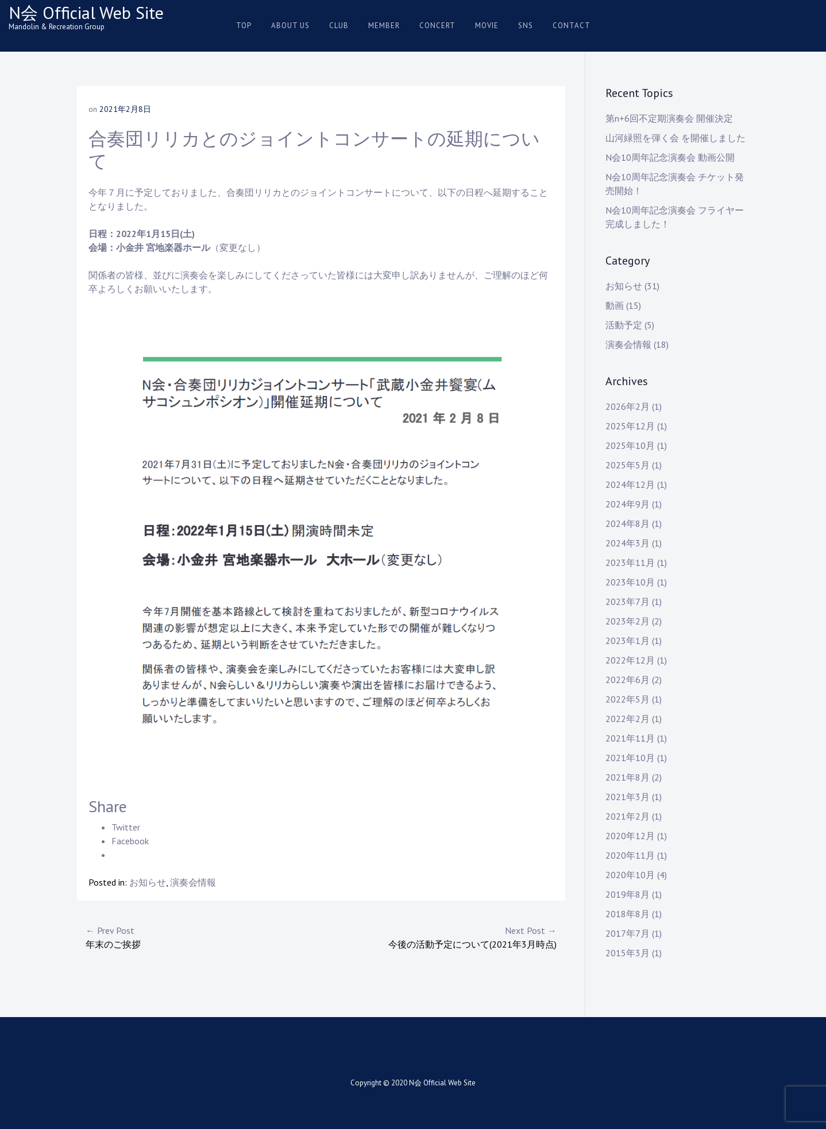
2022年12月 (630, 660)
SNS (525, 25)
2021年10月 (630, 757)
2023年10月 (630, 582)
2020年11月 (630, 855)
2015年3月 (627, 953)
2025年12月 (630, 426)
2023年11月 (630, 562)
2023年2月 (627, 621)
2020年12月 (630, 835)
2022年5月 (627, 699)
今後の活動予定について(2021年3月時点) (439, 937)
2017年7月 (627, 933)
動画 (614, 305)
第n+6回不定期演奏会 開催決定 (669, 118)
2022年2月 (627, 718)
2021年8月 (627, 777)
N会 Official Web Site (86, 12)
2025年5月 (627, 465)
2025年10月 (630, 445)
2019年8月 (627, 894)
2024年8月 (627, 523)
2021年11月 (630, 738)
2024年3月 (627, 543)
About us (290, 25)
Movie (487, 25)
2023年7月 (627, 601)
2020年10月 (630, 874)
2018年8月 (627, 914)
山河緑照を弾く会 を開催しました (675, 137)
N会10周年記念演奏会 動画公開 (670, 157)
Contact (571, 25)
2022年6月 (627, 679)
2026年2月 (627, 406)
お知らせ (147, 882)
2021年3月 (627, 796)
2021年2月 (627, 816)
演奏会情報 (193, 882)
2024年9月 (627, 504)
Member (384, 25)
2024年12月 (630, 484)
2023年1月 (627, 640)
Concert (437, 25)
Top (244, 25)
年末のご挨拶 (203, 937)
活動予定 (623, 325)
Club (339, 25)
